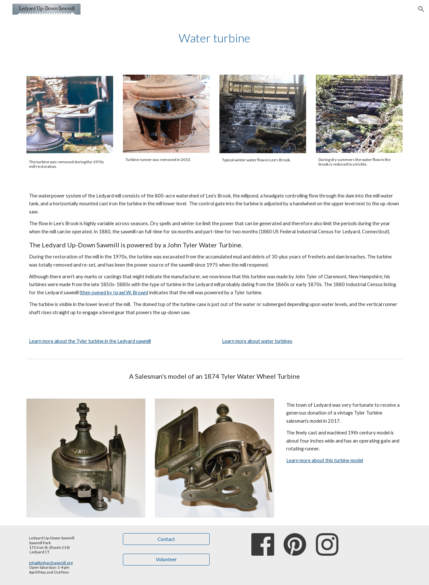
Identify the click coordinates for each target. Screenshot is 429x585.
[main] (214, 38)
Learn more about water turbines (257, 341)
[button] (421, 9)
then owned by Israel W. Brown (114, 292)
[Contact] (166, 539)
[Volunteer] (166, 559)
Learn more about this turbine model (324, 460)
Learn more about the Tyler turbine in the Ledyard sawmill (90, 341)
